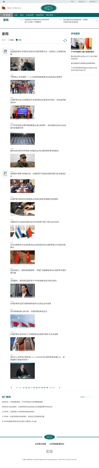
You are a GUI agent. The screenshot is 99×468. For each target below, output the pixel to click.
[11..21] (18, 387)
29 (44, 387)
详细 (19, 40)
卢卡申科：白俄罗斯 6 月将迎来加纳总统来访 (18, 412)
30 (47, 387)
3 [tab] (91, 396)
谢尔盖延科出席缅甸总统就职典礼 (83, 63)
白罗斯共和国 (40, 444)
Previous (11, 387)
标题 (12, 40)
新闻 (5, 19)
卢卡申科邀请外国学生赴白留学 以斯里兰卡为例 (19, 421)
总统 (16, 15)
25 (34, 387)
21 (24, 387)
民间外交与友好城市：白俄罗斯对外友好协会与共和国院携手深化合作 (27, 407)
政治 (22, 15)
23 (29, 387)
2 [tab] (87, 396)
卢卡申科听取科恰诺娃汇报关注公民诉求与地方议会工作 (84, 69)
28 (42, 387)
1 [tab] (82, 396)
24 (31, 387)
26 (37, 387)
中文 (8, 15)
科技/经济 (40, 15)
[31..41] (52, 387)
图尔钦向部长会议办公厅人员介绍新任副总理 (84, 57)
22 (26, 387)
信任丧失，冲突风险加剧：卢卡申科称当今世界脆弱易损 (22, 402)
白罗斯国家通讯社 (56, 444)
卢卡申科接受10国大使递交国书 (82, 52)
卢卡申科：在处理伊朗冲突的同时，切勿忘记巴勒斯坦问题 (23, 416)
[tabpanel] (47, 412)
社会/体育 (30, 15)
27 (39, 387)
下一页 (59, 387)
